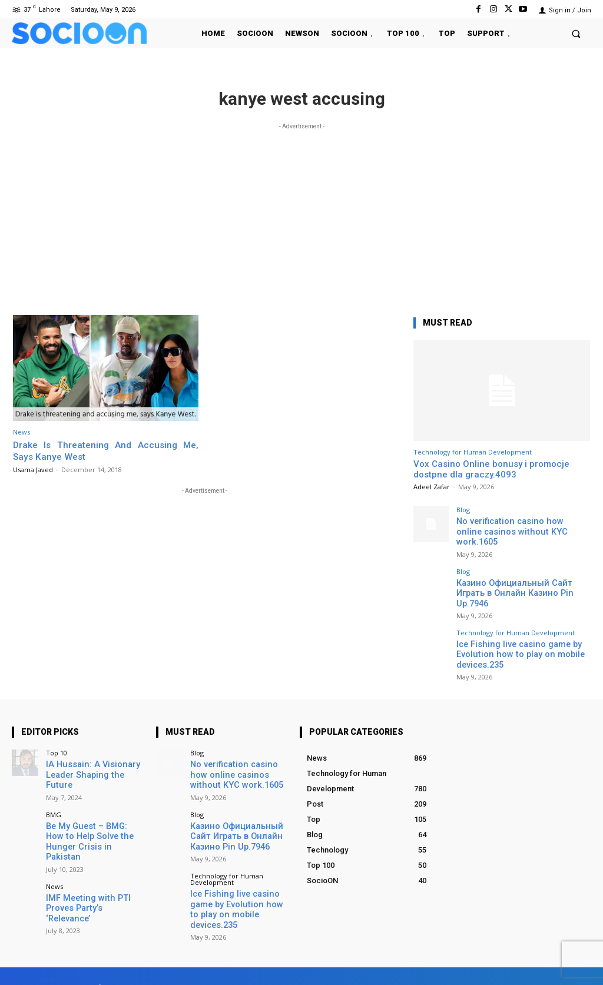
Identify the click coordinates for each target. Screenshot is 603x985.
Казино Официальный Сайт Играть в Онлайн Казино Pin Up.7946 (522, 574)
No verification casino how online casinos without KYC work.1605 (514, 525)
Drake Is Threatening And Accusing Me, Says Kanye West (105, 450)
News (21, 432)
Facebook (446, 958)
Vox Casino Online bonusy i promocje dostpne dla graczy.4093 (491, 469)
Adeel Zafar (431, 486)
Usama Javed (33, 469)
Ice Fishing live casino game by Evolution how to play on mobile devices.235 (510, 628)
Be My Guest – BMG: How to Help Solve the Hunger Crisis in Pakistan (94, 807)
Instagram (513, 958)
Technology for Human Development (472, 452)
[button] (576, 33)
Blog (463, 509)
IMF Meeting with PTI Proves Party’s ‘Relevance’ (92, 861)
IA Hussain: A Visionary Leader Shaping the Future (92, 754)
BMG (53, 787)
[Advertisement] (301, 214)
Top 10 (56, 738)
